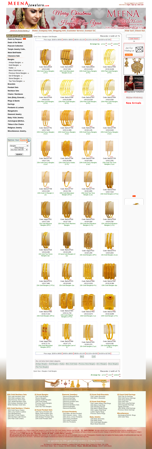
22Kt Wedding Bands (97, 407)
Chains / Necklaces (15, 94)
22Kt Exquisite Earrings (126, 405)
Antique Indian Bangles (43, 400)
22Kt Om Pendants (69, 422)
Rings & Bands (14, 101)
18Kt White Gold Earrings (126, 408)
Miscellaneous (123, 413)
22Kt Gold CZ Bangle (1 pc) (45, 194)
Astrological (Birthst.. (16, 121)
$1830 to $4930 (57, 39)
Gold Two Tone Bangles (43, 406)
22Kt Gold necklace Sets (16, 398)
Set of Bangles (15, 76)
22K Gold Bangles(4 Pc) (88, 285)
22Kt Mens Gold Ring (97, 405)
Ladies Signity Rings (97, 412)
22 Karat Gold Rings (98, 402)
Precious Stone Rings (97, 413)
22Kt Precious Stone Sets (16, 400)
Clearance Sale (14, 56)
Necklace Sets (13, 91)
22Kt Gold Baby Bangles (98, 422)
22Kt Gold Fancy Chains (16, 410)
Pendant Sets (13, 87)
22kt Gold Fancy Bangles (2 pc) (45, 163)
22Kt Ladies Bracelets (97, 396)
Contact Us (90, 31)
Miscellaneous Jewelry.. (17, 131)
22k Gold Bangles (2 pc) (109, 255)
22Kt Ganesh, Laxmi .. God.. (72, 415)
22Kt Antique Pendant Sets (44, 417)
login (128, 4)
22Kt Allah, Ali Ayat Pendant (72, 413)
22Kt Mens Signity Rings (98, 408)
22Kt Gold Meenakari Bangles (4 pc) (67, 72)
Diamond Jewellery (69, 395)
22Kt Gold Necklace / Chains (18, 408)
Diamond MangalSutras (71, 396)
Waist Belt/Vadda (14, 53)
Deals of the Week (15, 43)
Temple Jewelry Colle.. (17, 49)
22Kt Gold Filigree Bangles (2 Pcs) (67, 316)
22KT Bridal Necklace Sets (17, 401)
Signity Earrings (123, 406)
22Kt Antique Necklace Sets (17, 403)
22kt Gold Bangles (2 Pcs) (109, 194)
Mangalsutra (13, 111)
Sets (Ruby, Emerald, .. (17, 97)
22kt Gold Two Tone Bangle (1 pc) (88, 194)
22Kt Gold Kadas (41, 401)
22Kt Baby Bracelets (97, 419)
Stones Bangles (40, 398)
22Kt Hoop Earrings (124, 400)
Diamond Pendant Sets (71, 401)
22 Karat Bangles (41, 395)
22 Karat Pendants (69, 412)
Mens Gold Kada (15, 70)
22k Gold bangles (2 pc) (88, 346)
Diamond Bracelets (69, 408)
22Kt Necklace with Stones (17, 417)
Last (93, 356)
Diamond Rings (68, 403)
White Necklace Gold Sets (17, 405)
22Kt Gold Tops (123, 401)
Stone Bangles (14, 78)
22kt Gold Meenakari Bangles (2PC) (46, 346)
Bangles (11, 59)
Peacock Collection (15, 46)
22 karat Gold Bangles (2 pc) (66, 255)
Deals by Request (15, 39)
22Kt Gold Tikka (123, 417)
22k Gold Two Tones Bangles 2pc (45, 255)
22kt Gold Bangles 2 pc (88, 316)
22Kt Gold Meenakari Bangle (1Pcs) (67, 194)
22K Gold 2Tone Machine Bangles (67, 224)
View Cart (129, 31)
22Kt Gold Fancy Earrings (127, 398)
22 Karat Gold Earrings (126, 395)
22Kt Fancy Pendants (70, 418)
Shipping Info (59, 31)
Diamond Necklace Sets (71, 405)
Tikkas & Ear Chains (16, 124)
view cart (140, 4)
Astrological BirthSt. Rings (127, 415)
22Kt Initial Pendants (70, 420)
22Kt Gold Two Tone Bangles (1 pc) (109, 163)
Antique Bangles (15, 63)
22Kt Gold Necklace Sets (17, 395)
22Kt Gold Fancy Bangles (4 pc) (67, 133)
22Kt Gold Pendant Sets (43, 418)
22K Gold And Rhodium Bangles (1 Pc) (88, 224)
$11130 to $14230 (92, 39)
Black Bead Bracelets (97, 424)
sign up (133, 4)
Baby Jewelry (95, 417)
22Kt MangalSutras (14, 413)
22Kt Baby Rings (96, 420)
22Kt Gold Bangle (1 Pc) (109, 316)
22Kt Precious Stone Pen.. (44, 415)
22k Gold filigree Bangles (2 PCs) (109, 346)
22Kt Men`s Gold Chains (16, 415)
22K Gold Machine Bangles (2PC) (45, 224)
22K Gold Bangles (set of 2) (66, 346)
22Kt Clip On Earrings (125, 396)
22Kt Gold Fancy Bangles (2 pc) (45, 133)
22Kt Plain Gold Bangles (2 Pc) (45, 102)
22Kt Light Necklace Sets (16, 396)
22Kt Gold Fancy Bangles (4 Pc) (88, 72)
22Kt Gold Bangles (41, 396)
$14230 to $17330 (105, 39)
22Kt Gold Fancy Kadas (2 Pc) (67, 163)
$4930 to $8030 (68, 39)
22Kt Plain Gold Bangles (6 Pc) (66, 102)
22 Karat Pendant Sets (43, 410)
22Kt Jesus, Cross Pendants (72, 417)
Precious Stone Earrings (126, 410)
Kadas (11, 68)
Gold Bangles (14, 65)
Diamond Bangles (69, 406)
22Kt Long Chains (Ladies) (17, 412)
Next (82, 356)
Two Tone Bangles (16, 81)
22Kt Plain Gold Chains (16, 418)
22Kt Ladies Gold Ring (98, 410)
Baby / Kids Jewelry (16, 118)
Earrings (11, 104)
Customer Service (75, 31)
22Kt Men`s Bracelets (97, 398)
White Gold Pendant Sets (44, 413)
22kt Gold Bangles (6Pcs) (45, 316)
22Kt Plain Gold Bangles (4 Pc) (109, 72)
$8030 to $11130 (79, 39)
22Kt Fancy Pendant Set (43, 412)
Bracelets (11, 84)
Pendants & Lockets (16, 108)
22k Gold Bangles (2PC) (88, 255)
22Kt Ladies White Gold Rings (100, 403)
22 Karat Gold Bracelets (99, 395)
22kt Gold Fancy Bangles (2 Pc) (45, 72)
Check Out (140, 31)
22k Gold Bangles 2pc (66, 285)
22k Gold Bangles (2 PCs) (45, 285)
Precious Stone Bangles (18, 73)
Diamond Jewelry (15, 114)
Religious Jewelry (15, 128)
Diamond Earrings (69, 398)
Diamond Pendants (69, 400)
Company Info (45, 31)
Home (35, 31)
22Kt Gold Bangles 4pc (109, 285)
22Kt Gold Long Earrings (126, 403)
